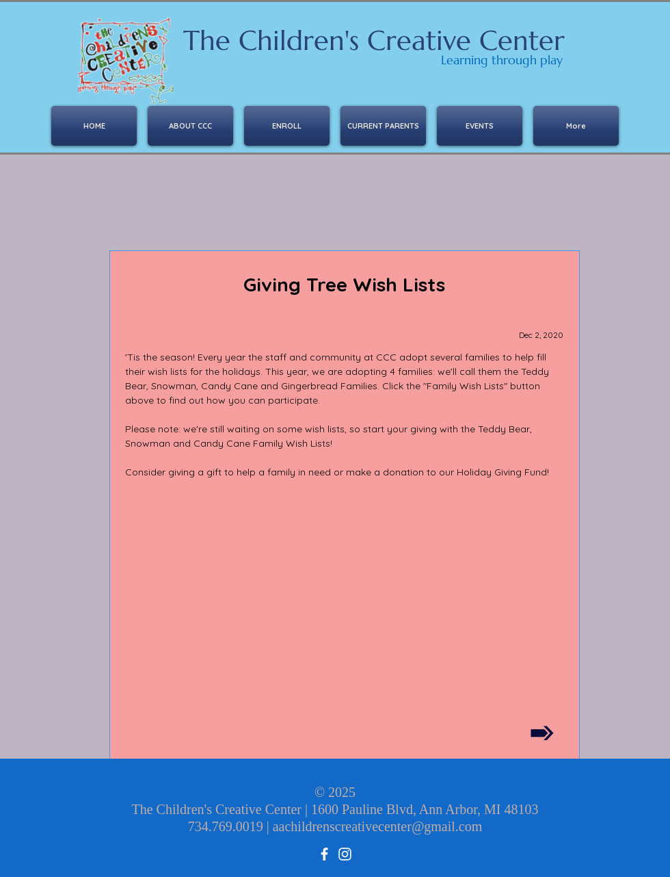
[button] (287, 126)
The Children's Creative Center (374, 40)
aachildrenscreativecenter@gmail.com (378, 826)
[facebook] (324, 854)
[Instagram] (344, 854)
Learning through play (502, 60)
